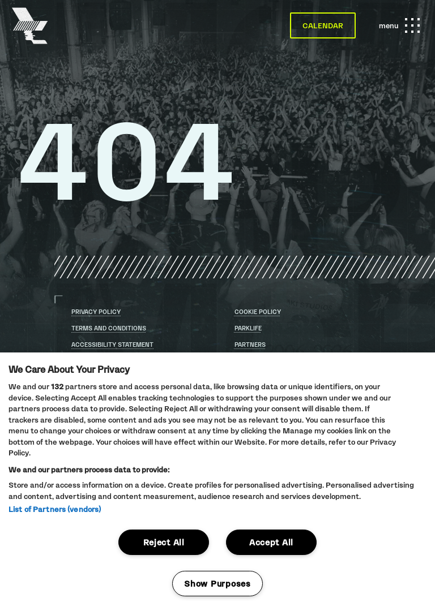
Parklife (248, 328)
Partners (250, 344)
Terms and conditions (108, 328)
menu (397, 25)
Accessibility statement (112, 345)
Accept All (271, 542)
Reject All (164, 542)
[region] (217, 481)
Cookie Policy (257, 311)
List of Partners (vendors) (54, 509)
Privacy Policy (96, 311)
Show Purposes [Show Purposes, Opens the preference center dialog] (217, 583)
